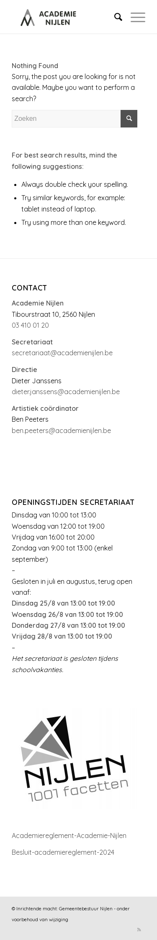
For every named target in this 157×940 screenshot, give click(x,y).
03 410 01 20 (30, 325)
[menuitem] (114, 16)
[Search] (114, 16)
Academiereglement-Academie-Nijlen (69, 835)
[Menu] (133, 16)
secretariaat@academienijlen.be (62, 353)
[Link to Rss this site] (139, 929)
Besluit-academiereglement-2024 (63, 852)
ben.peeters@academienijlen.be (61, 430)
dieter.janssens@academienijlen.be (66, 391)
